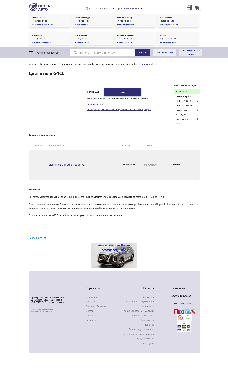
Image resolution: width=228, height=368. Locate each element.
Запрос (122, 92)
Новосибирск (166, 18)
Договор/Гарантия (96, 306)
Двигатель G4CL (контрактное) (67, 164)
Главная (33, 64)
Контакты (91, 320)
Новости (90, 301)
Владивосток (38, 18)
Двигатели (66, 64)
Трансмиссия (147, 320)
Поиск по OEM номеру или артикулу (94, 52)
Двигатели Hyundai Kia (86, 64)
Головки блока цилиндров (140, 301)
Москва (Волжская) (126, 35)
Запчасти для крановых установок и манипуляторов (139, 331)
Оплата (90, 310)
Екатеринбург (81, 35)
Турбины (149, 324)
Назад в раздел (38, 238)
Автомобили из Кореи (191, 52)
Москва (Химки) (124, 18)
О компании (92, 296)
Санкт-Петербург (82, 18)
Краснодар (37, 35)
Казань (163, 35)
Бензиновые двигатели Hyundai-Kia (119, 64)
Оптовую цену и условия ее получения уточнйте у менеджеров (119, 109)
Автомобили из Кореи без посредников (114, 247)
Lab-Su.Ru (49, 311)
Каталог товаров (48, 64)
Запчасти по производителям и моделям (139, 308)
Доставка (91, 315)
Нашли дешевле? (95, 104)
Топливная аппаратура (142, 315)
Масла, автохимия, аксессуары (144, 341)
